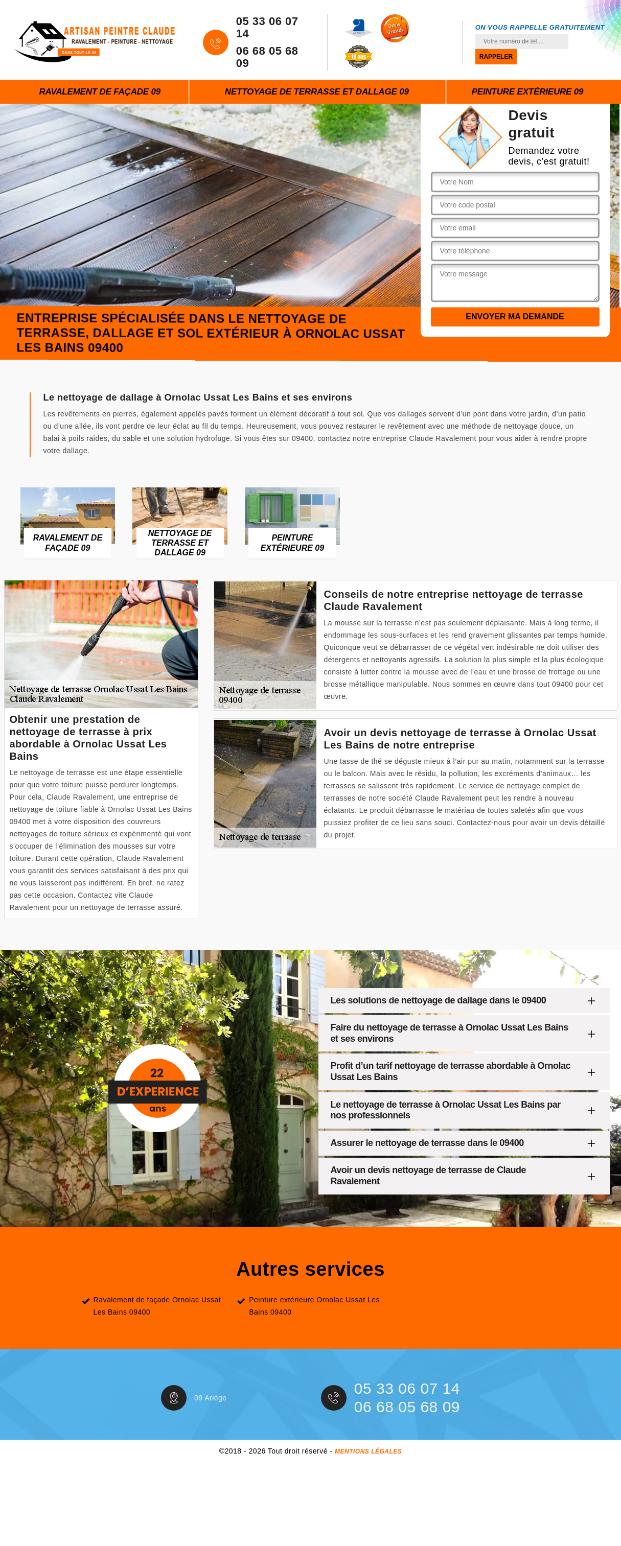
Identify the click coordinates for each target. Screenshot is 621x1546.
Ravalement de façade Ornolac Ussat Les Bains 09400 (157, 1306)
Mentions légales (368, 1451)
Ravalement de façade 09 (99, 92)
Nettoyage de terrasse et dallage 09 (317, 92)
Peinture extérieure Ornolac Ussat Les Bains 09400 (314, 1306)
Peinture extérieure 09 (528, 92)
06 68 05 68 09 (267, 57)
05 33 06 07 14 (267, 27)
